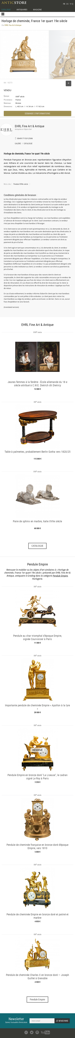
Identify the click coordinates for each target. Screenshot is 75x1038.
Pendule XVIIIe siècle (20, 184)
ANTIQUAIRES (21, 9)
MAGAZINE (37, 9)
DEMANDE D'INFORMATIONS (37, 113)
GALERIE (18, 144)
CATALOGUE (6, 9)
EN (67, 4)
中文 (72, 4)
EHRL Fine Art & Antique (29, 126)
